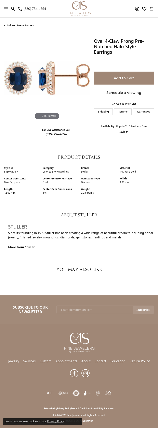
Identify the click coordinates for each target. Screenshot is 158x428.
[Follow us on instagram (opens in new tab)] (85, 373)
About (85, 361)
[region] (47, 78)
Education (118, 361)
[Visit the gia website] (63, 393)
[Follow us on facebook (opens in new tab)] (74, 373)
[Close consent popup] (79, 421)
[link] (32, 9)
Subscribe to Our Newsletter (30, 309)
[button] (13, 9)
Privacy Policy (64, 408)
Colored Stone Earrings (21, 25)
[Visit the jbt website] (50, 393)
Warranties (143, 111)
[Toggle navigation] (5, 8)
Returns (123, 111)
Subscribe (143, 309)
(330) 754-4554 (56, 134)
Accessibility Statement (102, 408)
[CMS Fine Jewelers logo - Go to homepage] (79, 8)
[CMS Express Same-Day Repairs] (98, 393)
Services (29, 361)
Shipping (103, 111)
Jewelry (13, 361)
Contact (100, 361)
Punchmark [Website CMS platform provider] (86, 420)
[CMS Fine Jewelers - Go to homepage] (79, 342)
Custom (45, 361)
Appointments (66, 361)
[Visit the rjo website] (108, 393)
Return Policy (140, 361)
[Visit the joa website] (87, 393)
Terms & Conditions (81, 408)
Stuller (84, 171)
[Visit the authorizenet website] (76, 393)
